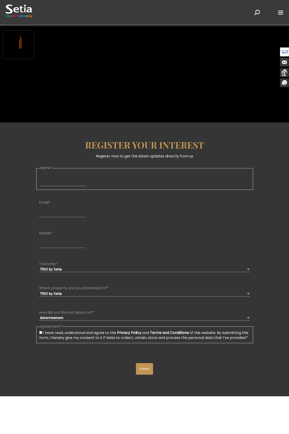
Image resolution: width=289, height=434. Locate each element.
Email (44, 202)
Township (48, 263)
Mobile (46, 233)
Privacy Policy (129, 332)
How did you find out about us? (66, 312)
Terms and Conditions (169, 332)
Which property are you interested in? (74, 288)
